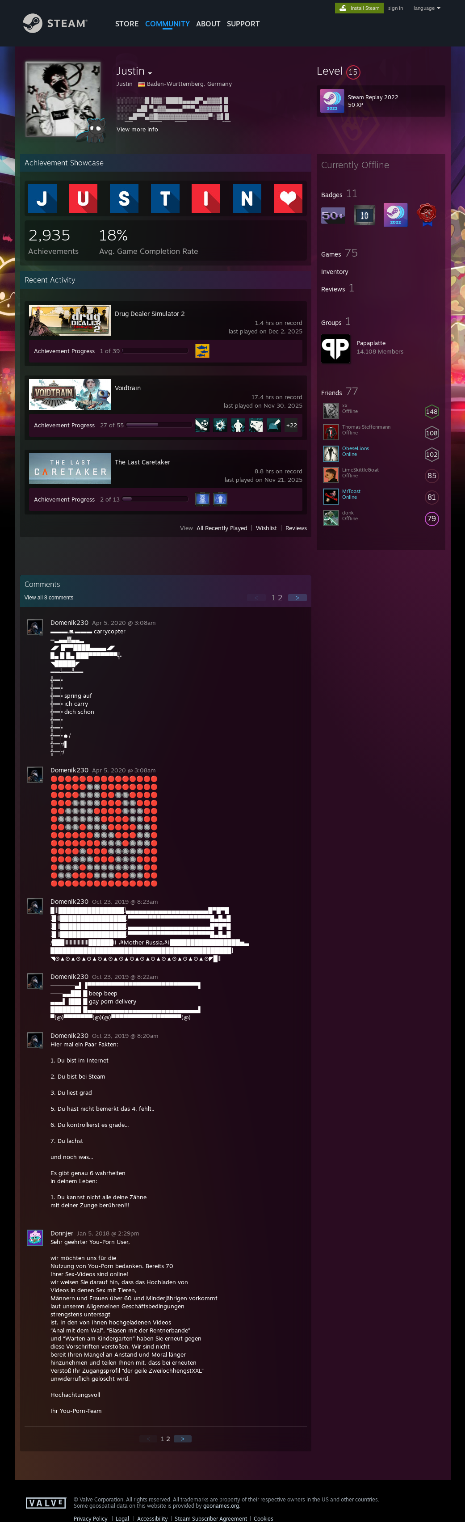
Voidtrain (128, 388)
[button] (381, 71)
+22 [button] (291, 425)
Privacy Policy (91, 1518)
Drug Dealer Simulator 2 (150, 313)
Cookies (263, 1518)
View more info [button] (137, 129)
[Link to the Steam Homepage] (62, 30)
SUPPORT (243, 23)
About (208, 23)
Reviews (296, 527)
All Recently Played (222, 527)
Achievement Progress (64, 350)
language (424, 8)
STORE (127, 23)
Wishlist (266, 527)
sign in (395, 8)
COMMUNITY (167, 23)
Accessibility (152, 1518)
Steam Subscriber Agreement (211, 1518)
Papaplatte (371, 342)
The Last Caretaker (142, 462)
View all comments (49, 597)
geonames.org (221, 1505)
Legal (122, 1518)
